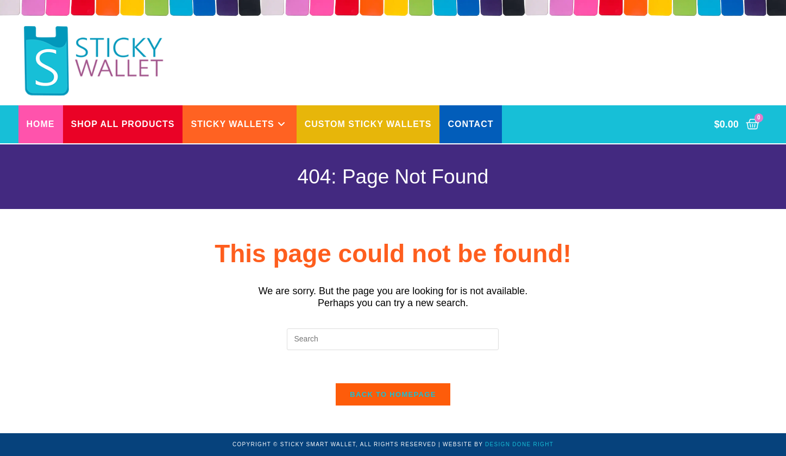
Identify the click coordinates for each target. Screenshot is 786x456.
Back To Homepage (393, 394)
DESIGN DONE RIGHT (519, 444)
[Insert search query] (393, 339)
